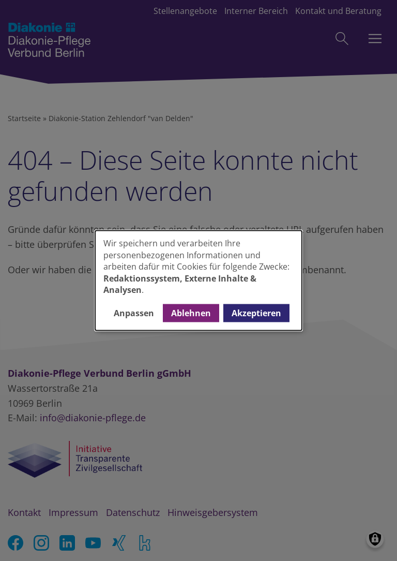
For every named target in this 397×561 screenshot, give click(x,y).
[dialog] (198, 280)
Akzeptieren (256, 313)
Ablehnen (191, 313)
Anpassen (134, 313)
